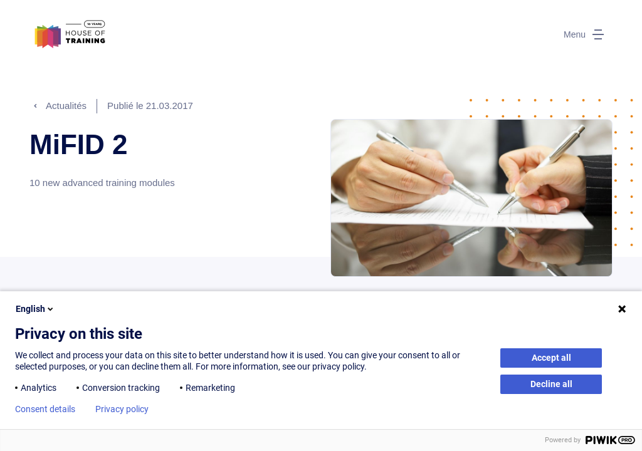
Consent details (45, 409)
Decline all (551, 384)
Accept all (551, 358)
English (35, 309)
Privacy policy (122, 409)
